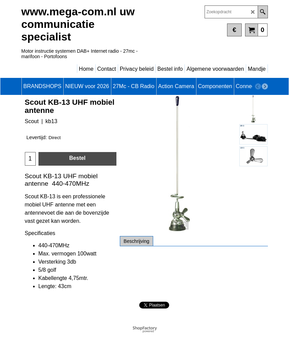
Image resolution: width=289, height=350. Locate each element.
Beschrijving (136, 241)
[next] (265, 86)
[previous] (258, 86)
